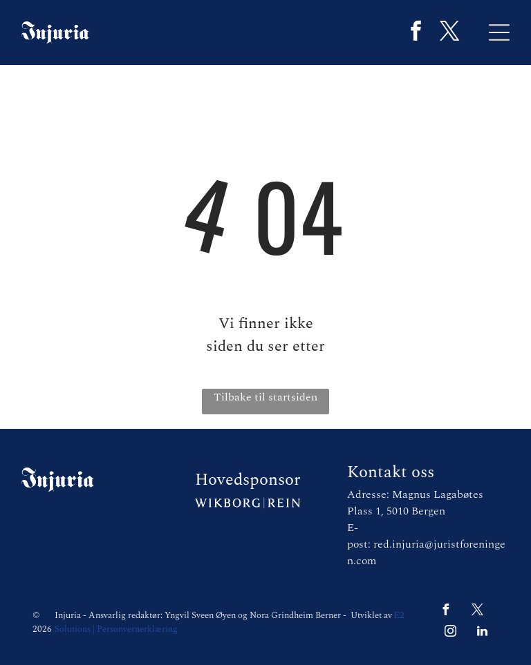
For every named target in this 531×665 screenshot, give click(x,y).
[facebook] (416, 33)
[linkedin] (483, 633)
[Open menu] (499, 32)
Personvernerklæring (137, 629)
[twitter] (450, 33)
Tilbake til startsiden (265, 397)
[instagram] (451, 633)
